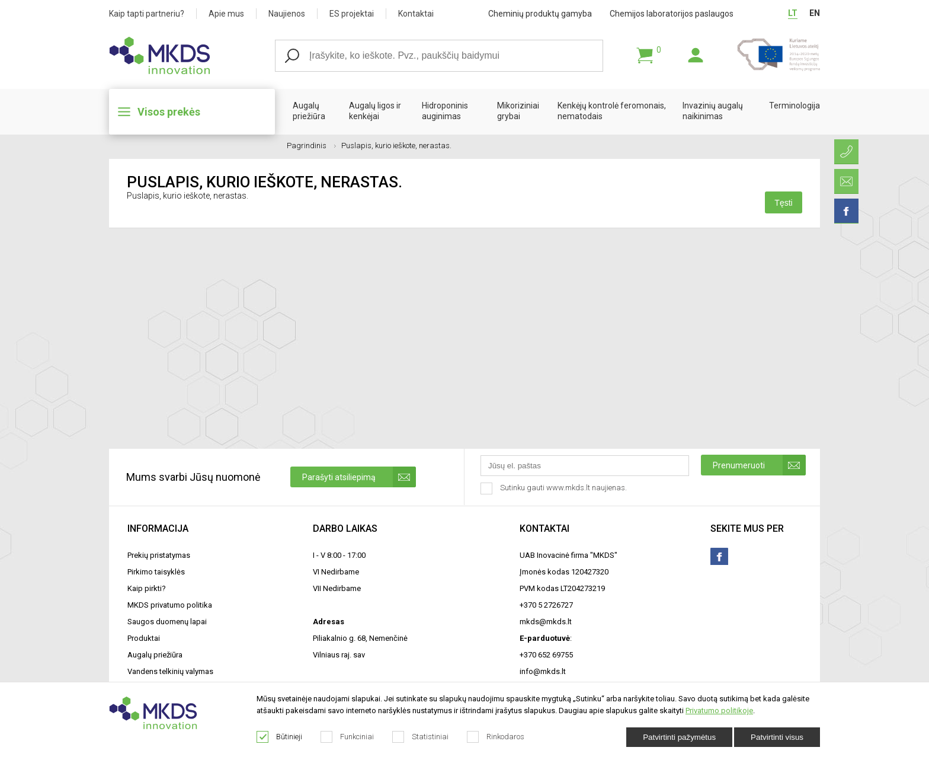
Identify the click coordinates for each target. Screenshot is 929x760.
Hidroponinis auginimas (445, 111)
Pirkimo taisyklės (156, 571)
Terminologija (794, 105)
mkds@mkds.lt (546, 621)
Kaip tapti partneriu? (146, 13)
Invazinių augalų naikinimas (713, 111)
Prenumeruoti (759, 465)
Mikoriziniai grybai (518, 111)
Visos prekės (168, 112)
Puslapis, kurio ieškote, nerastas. (396, 145)
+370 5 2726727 (546, 605)
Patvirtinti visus (777, 737)
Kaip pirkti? (146, 588)
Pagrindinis (311, 145)
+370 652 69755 (546, 654)
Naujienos (286, 13)
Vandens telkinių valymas (170, 671)
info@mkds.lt (543, 671)
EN (814, 13)
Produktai (143, 638)
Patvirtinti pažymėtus (679, 737)
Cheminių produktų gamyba (540, 13)
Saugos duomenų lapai (167, 621)
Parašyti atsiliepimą (359, 477)
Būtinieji (280, 737)
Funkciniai (347, 737)
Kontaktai (416, 13)
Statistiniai (420, 737)
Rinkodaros (496, 737)
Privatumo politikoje (719, 710)
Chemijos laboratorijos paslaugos (671, 13)
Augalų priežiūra (309, 111)
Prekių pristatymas (158, 555)
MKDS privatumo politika (169, 605)
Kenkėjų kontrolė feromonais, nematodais (612, 111)
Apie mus (226, 13)
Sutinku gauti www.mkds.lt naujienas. (554, 488)
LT (792, 13)
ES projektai (351, 13)
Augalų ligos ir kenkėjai (375, 111)
